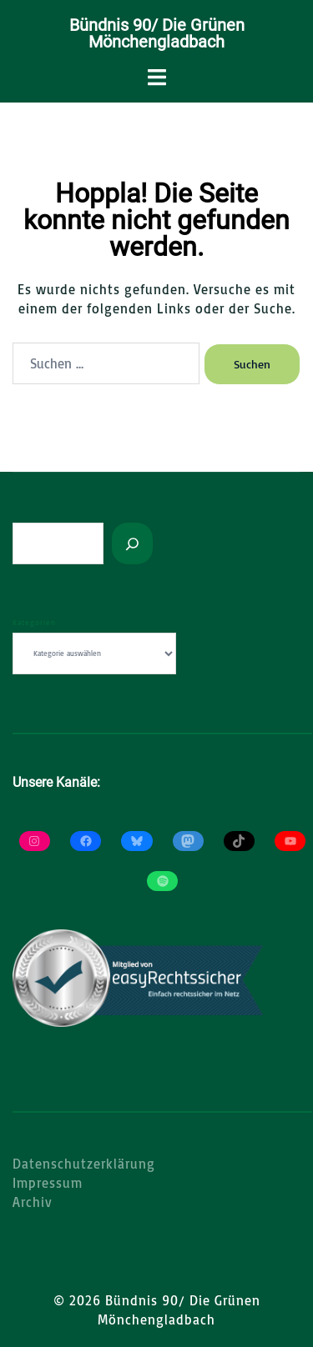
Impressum (48, 1182)
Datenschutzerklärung (84, 1163)
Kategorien (34, 622)
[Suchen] (132, 543)
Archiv (33, 1202)
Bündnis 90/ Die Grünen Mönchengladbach (157, 33)
